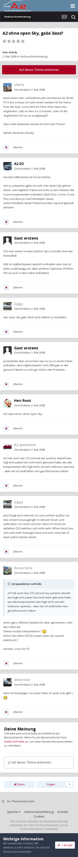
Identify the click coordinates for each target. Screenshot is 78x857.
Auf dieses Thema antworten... (30, 762)
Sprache (13, 812)
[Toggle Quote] (9, 584)
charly (13, 52)
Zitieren (18, 147)
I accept (65, 845)
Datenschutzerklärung (39, 812)
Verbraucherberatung (33, 56)
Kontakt (62, 812)
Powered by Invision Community (39, 829)
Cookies (39, 816)
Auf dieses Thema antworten (39, 70)
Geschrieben (29, 89)
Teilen (19, 784)
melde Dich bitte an (16, 741)
